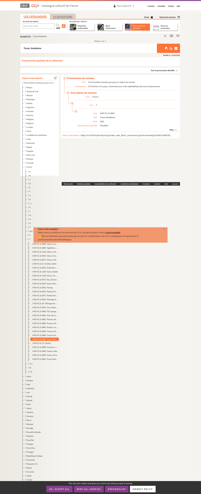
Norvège (30, 428)
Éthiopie (30, 159)
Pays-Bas (30, 440)
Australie (30, 111)
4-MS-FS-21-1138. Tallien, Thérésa (45, 252)
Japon (29, 408)
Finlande (30, 163)
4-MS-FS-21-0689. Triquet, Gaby (44, 351)
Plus (172, 129)
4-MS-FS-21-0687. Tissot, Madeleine (45, 339)
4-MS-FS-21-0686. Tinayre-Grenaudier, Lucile (45, 335)
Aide (178, 6)
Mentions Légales (83, 184)
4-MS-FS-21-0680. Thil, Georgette (45, 311)
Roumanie (31, 460)
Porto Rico (31, 448)
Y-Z (30, 371)
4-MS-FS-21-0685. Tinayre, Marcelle (45, 331)
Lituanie (30, 416)
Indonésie (30, 388)
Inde (28, 384)
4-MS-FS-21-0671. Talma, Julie (44, 260)
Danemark (31, 143)
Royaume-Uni (32, 464)
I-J (30, 203)
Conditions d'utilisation (129, 184)
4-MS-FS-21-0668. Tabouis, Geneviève (45, 244)
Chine (29, 131)
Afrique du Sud (32, 91)
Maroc (29, 420)
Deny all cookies (89, 489)
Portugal (30, 452)
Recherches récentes (169, 17)
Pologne (30, 444)
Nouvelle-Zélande (34, 432)
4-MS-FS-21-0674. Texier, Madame (45, 283)
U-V (30, 364)
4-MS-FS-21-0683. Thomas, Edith (45, 323)
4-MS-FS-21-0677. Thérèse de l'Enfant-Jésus (45, 295)
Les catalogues (35, 17)
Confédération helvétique (37, 135)
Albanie (30, 95)
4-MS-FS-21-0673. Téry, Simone (44, 279)
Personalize (117, 489)
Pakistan (30, 436)
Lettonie (30, 412)
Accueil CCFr (25, 36)
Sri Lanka (30, 472)
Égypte (29, 147)
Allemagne (31, 99)
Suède (29, 476)
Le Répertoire (63, 16)
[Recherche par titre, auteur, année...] (39, 26)
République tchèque (34, 456)
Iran (28, 392)
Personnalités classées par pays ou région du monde (39, 82)
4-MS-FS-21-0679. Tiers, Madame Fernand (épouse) (45, 307)
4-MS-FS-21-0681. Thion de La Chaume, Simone (45, 315)
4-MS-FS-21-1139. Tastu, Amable (45, 271)
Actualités (161, 6)
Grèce (29, 376)
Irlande (29, 396)
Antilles (29, 103)
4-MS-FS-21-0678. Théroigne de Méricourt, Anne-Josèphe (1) (45, 299)
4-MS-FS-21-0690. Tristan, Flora (44, 355)
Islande (29, 400)
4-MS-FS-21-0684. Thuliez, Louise (45, 327)
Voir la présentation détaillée (163, 70)
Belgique (30, 119)
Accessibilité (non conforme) (105, 184)
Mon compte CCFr (126, 5)
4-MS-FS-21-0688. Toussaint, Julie (45, 347)
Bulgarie (30, 123)
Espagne (30, 151)
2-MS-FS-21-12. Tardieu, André (44, 264)
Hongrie (30, 380)
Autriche (30, 115)
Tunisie (29, 479)
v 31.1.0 (175, 184)
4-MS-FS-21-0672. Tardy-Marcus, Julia (45, 267)
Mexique (30, 424)
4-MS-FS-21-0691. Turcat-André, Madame (45, 359)
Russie (29, 468)
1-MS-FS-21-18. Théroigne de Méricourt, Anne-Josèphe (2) (45, 303)
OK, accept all (59, 489)
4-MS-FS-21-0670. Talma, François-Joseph (45, 256)
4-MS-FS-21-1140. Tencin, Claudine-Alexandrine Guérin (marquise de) (45, 275)
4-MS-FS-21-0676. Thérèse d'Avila (45, 291)
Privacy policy (143, 489)
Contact (171, 6)
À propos (151, 6)
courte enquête (112, 232)
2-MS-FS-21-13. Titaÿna (41, 343)
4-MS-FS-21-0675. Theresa (42, 287)
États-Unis (31, 155)
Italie (29, 404)
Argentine (30, 107)
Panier (148, 17)
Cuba (29, 139)
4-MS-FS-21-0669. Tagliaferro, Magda (45, 248)
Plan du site (68, 184)
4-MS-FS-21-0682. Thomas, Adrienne (45, 319)
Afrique (29, 87)
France (29, 167)
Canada (30, 127)
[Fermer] (159, 229)
